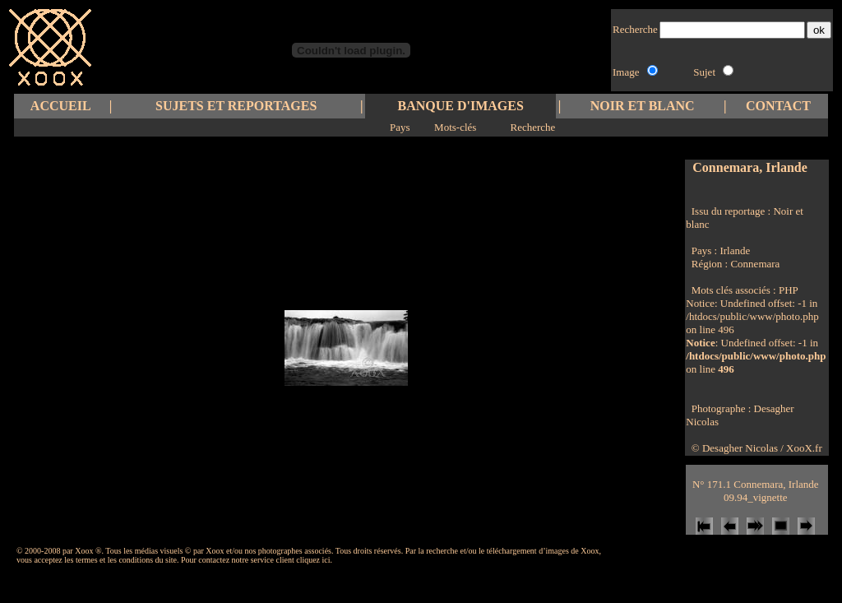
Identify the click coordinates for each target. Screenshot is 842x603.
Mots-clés (455, 127)
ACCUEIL (60, 106)
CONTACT (778, 106)
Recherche (532, 127)
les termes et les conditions (108, 559)
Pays (400, 127)
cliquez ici (313, 559)
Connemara (755, 263)
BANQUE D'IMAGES (461, 106)
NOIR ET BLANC (642, 106)
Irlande (734, 250)
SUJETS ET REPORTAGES (236, 106)
